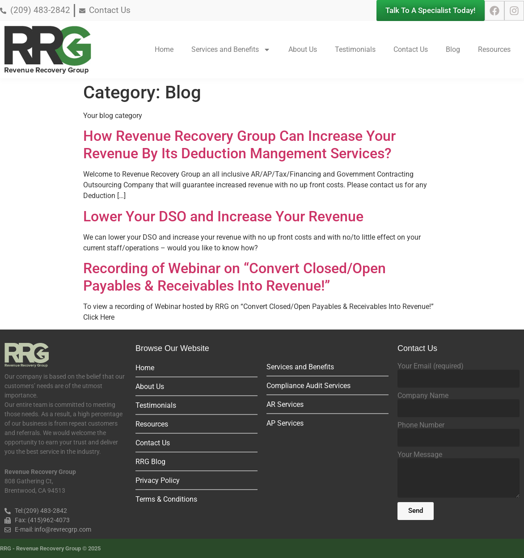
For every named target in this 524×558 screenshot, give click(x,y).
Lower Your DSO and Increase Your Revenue (223, 216)
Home (164, 49)
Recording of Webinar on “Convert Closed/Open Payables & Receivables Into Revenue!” (234, 277)
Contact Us (410, 49)
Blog (453, 49)
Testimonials (355, 49)
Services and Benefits (230, 50)
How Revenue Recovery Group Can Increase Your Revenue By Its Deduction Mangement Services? (239, 144)
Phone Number (420, 425)
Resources (494, 49)
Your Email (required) (430, 366)
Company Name (422, 395)
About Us (302, 49)
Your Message (419, 454)
